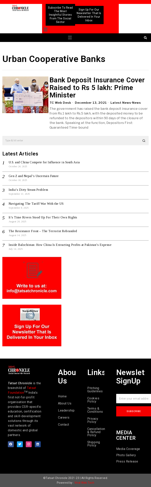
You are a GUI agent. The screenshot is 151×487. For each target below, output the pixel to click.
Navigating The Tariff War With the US (36, 203)
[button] (45, 29)
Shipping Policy (93, 443)
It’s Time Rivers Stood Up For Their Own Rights (43, 217)
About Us (64, 403)
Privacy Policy (92, 420)
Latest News (120, 102)
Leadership (66, 410)
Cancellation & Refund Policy (95, 432)
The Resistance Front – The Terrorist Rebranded (43, 231)
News (136, 102)
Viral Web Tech (84, 482)
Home (62, 396)
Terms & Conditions (95, 410)
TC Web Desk (60, 102)
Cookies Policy (93, 399)
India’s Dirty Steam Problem (28, 189)
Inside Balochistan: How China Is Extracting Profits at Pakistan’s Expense (60, 244)
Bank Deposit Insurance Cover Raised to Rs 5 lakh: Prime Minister (97, 87)
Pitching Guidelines (95, 389)
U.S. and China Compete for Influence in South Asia (44, 162)
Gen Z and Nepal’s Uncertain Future (34, 176)
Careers (64, 417)
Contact (63, 424)
